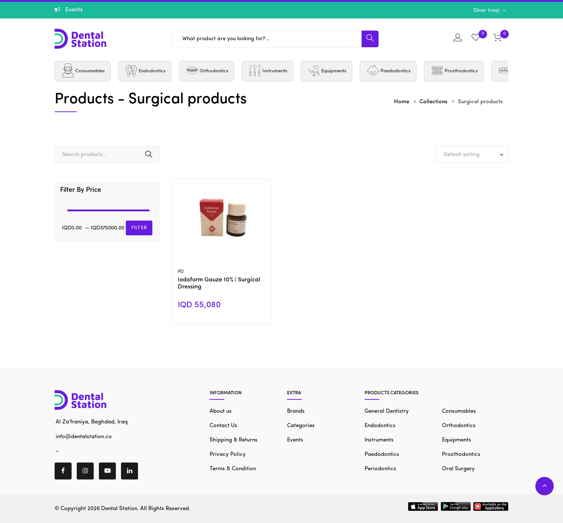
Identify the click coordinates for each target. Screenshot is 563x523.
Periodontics (380, 469)
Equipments (456, 440)
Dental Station (119, 509)
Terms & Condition (233, 469)
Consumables (459, 411)
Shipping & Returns (234, 440)
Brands (296, 411)
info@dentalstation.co (83, 436)
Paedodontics (382, 454)
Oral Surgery (458, 469)
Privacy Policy (228, 454)
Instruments (379, 440)
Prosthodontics (461, 454)
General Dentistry (387, 411)
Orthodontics (459, 426)
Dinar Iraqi (487, 10)
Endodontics (380, 426)
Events (295, 440)
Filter (139, 228)
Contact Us (223, 426)
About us (221, 411)
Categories (301, 426)
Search (149, 154)
